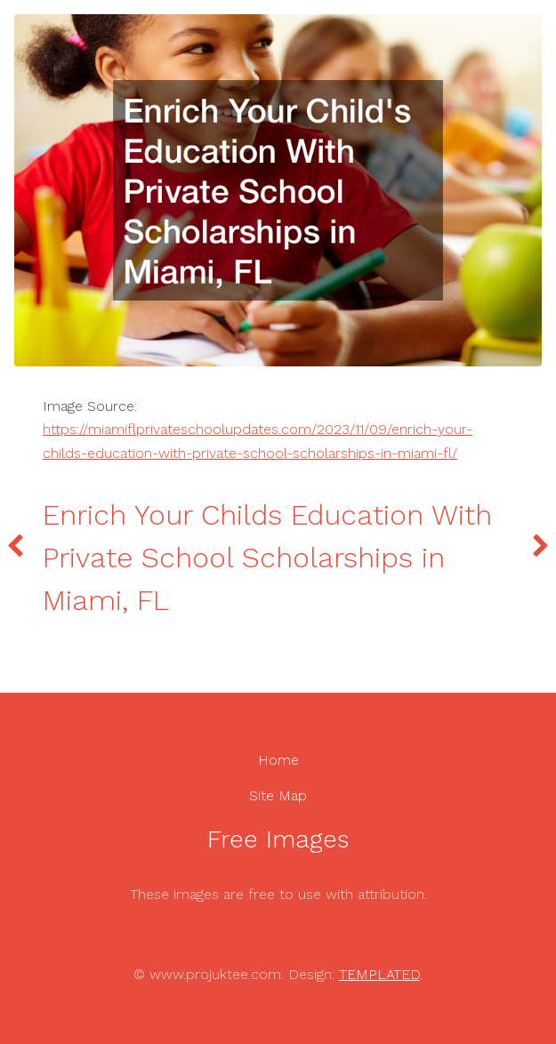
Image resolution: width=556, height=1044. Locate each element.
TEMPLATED (379, 974)
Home (278, 759)
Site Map (278, 795)
